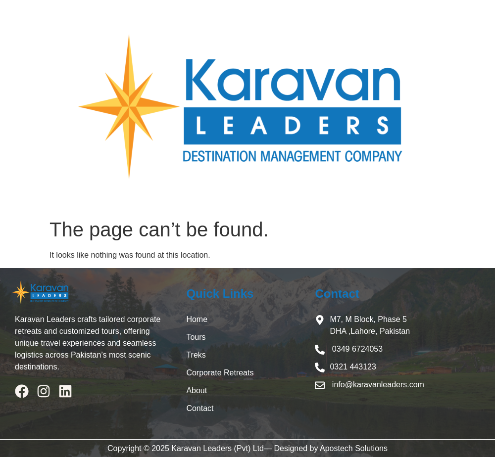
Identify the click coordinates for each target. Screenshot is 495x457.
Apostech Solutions (354, 448)
